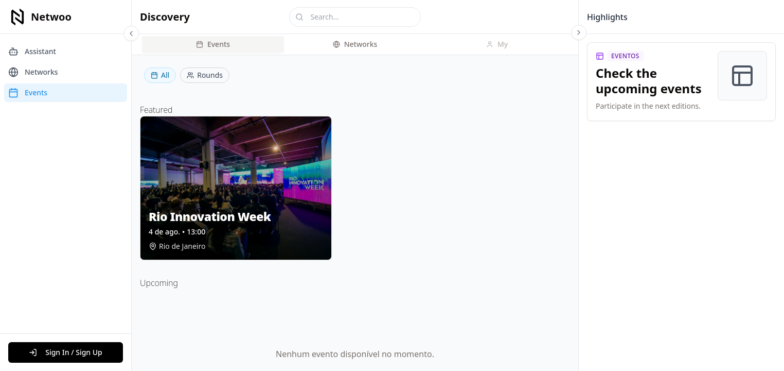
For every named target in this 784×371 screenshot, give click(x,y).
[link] (681, 81)
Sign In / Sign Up (65, 352)
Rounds (205, 75)
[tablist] (355, 44)
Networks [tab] (355, 44)
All (160, 75)
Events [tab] (213, 44)
